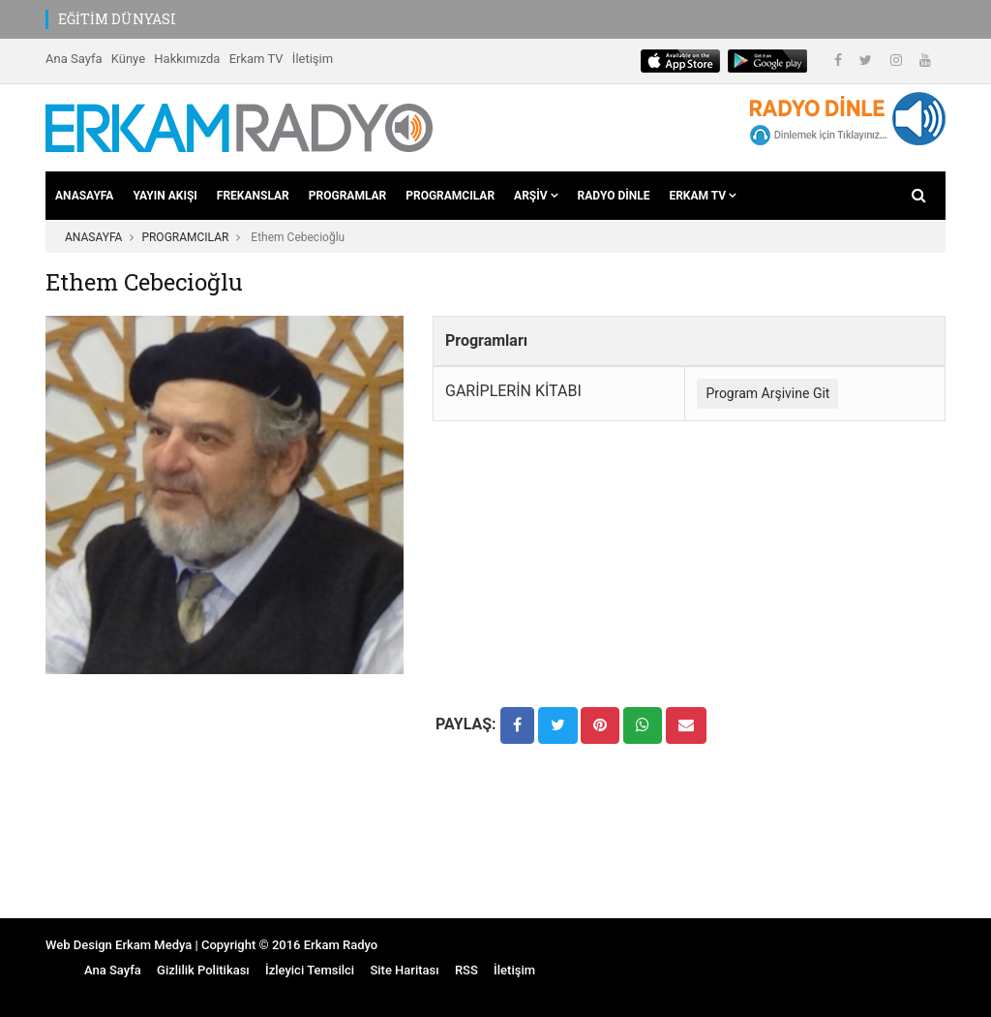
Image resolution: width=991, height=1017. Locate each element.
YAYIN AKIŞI (164, 195)
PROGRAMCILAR (450, 195)
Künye (128, 58)
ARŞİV (535, 195)
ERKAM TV (702, 195)
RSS (466, 970)
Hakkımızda (187, 58)
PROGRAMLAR (347, 195)
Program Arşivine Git (767, 393)
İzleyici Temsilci (309, 970)
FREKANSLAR (253, 195)
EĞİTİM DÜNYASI (117, 19)
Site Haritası (404, 970)
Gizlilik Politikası (203, 970)
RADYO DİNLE (614, 195)
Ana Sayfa (73, 58)
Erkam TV (256, 58)
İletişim (312, 58)
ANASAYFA (84, 195)
